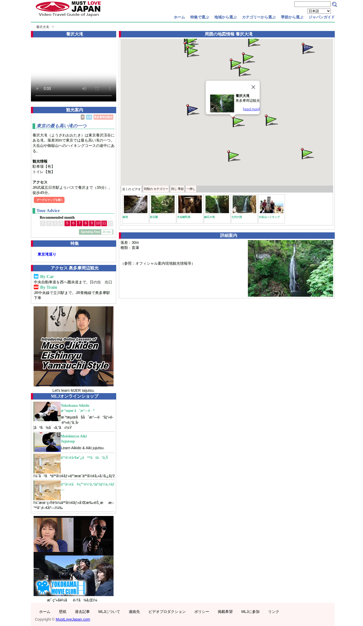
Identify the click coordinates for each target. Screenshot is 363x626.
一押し (191, 188)
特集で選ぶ (199, 17)
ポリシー (201, 611)
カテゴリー (156, 188)
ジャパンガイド (322, 17)
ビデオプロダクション (167, 611)
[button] (238, 121)
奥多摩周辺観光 (103, 117)
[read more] (251, 109)
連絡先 (134, 611)
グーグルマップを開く (50, 199)
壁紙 (62, 611)
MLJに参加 (250, 611)
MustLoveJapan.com (73, 619)
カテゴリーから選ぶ (259, 17)
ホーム (179, 17)
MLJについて (109, 611)
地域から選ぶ (225, 17)
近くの (131, 189)
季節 (177, 188)
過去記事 (82, 611)
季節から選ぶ (292, 17)
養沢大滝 (42, 27)
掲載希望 (225, 611)
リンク (273, 611)
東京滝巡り (47, 254)
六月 (89, 117)
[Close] (253, 87)
